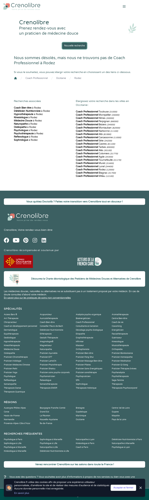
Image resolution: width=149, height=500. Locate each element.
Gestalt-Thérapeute (49, 338)
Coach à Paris (82, 447)
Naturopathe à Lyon (85, 439)
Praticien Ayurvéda (48, 353)
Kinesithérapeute (12, 345)
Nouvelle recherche (74, 45)
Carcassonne (98, 137)
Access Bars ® (10, 314)
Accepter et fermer (123, 487)
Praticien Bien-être (84, 353)
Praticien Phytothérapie (51, 365)
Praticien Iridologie (12, 361)
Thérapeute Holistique (86, 388)
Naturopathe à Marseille (123, 443)
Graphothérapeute (84, 338)
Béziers (95, 124)
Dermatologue (10, 330)
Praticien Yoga (10, 372)
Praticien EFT (46, 357)
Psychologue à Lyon (121, 447)
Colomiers (97, 153)
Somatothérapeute (48, 384)
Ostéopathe (9, 353)
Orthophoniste (82, 349)
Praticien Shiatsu (47, 368)
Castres (95, 144)
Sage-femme (118, 380)
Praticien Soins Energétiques (89, 368)
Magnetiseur (46, 345)
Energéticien (118, 330)
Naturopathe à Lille (49, 447)
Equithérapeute (11, 334)
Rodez (77, 78)
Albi (93, 134)
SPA (77, 380)
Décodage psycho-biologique (89, 330)
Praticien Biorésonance (122, 353)
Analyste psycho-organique (88, 314)
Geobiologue (10, 338)
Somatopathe (10, 384)
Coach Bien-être (47, 322)
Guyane (115, 412)
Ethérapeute (46, 334)
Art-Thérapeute (11, 318)
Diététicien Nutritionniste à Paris (127, 439)
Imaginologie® (46, 341)
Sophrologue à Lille (12, 443)
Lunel (94, 166)
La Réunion (45, 415)
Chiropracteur (10, 322)
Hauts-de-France (12, 415)
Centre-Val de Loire (121, 408)
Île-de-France (46, 423)
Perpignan (97, 121)
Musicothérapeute (120, 345)
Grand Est (44, 412)
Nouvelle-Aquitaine (49, 419)
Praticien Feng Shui (85, 357)
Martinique (81, 415)
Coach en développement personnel (20, 326)
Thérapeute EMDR (48, 388)
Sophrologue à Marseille (51, 439)
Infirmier (80, 341)
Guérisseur (117, 338)
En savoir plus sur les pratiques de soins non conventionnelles (37, 297)
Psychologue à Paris (13, 439)
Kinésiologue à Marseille (15, 451)
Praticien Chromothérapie (16, 357)
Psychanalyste (118, 372)
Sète (94, 140)
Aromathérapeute (120, 314)
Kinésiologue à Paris (85, 443)
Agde (94, 156)
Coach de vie (117, 322)
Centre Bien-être (119, 318)
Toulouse (96, 111)
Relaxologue (45, 380)
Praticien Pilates (83, 365)
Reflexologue (10, 380)
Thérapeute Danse (12, 388)
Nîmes (95, 118)
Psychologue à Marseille (15, 447)
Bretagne (80, 408)
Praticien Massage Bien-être (89, 361)
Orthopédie (117, 349)
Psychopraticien (83, 376)
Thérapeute (117, 384)
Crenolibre (10, 230)
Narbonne (97, 131)
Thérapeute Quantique (14, 392)
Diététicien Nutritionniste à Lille (54, 451)
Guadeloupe (81, 412)
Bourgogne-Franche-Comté (52, 408)
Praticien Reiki (10, 368)
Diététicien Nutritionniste (51, 330)
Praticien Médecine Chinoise (17, 365)
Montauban (98, 127)
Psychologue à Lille (48, 443)
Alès (94, 150)
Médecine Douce (11, 349)
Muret (95, 163)
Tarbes (95, 147)
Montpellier (97, 115)
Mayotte (116, 415)
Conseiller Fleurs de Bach (51, 326)
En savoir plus (21, 493)
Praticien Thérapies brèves (124, 368)
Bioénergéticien (83, 318)
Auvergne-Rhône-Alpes (15, 408)
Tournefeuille (98, 160)
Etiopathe (80, 334)
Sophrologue (82, 384)
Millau (95, 176)
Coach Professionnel (36, 78)
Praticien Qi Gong (120, 365)
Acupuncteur (46, 314)
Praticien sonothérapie (86, 372)
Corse (6, 412)
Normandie (9, 419)
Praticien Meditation (121, 361)
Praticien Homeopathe (122, 357)
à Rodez (27, 107)
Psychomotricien (47, 376)
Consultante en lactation (87, 326)
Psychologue (9, 376)
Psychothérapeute (120, 376)
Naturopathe (46, 349)
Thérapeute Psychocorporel (124, 388)
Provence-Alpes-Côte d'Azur (17, 423)
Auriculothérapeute (49, 318)
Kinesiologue (118, 341)
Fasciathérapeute (120, 334)
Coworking (117, 326)
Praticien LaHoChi (48, 361)
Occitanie (61, 78)
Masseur (80, 345)
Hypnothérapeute (12, 341)
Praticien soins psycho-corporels (55, 372)
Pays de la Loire (119, 419)
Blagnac (96, 172)
